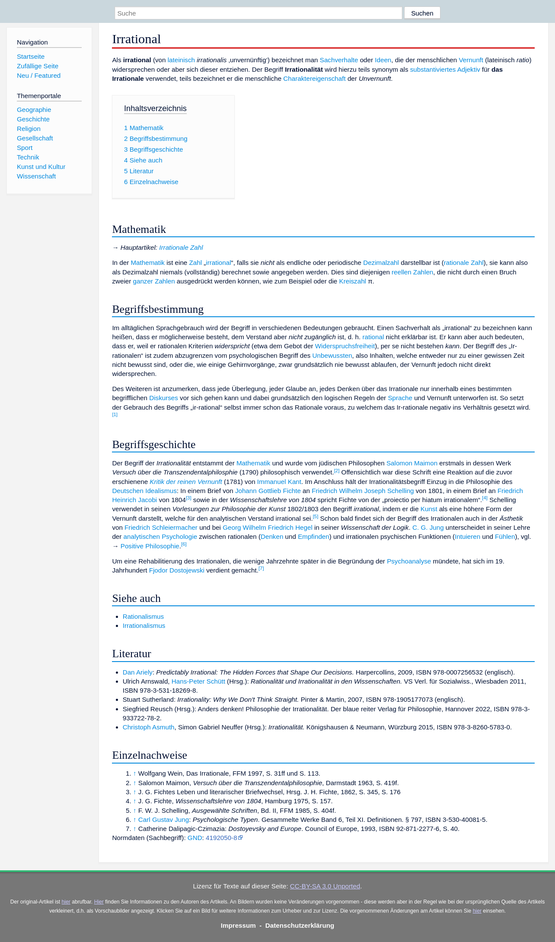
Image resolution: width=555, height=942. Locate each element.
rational (373, 337)
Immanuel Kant (279, 481)
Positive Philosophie (150, 546)
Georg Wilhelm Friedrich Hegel (268, 527)
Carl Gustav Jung (163, 819)
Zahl (195, 262)
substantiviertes (433, 69)
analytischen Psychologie (161, 536)
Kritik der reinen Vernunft (186, 481)
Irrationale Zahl (181, 247)
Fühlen (505, 536)
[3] (188, 497)
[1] (115, 414)
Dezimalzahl (381, 262)
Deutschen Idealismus (144, 490)
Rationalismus (143, 616)
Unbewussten (332, 355)
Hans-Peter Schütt (198, 681)
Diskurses (163, 397)
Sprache (400, 397)
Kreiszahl (352, 281)
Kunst (429, 508)
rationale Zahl (464, 262)
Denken (272, 536)
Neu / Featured (39, 75)
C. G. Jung (428, 527)
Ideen (383, 60)
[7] (261, 568)
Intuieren (467, 536)
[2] (337, 470)
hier (66, 902)
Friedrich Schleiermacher (161, 527)
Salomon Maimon (411, 463)
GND (195, 837)
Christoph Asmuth (149, 727)
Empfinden (313, 536)
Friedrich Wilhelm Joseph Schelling (363, 490)
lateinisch (181, 60)
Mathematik (148, 262)
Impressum (238, 925)
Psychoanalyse (409, 561)
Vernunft (471, 60)
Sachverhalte (339, 60)
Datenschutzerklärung (300, 925)
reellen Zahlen (412, 272)
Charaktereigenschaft (314, 78)
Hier (99, 902)
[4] (485, 497)
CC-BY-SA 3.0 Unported (325, 886)
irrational (218, 262)
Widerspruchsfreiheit (345, 346)
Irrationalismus (144, 625)
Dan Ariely (138, 672)
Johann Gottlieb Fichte (268, 490)
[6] (184, 544)
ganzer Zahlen (154, 281)
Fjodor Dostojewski (176, 570)
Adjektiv (468, 69)
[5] (316, 516)
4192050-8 (221, 837)
